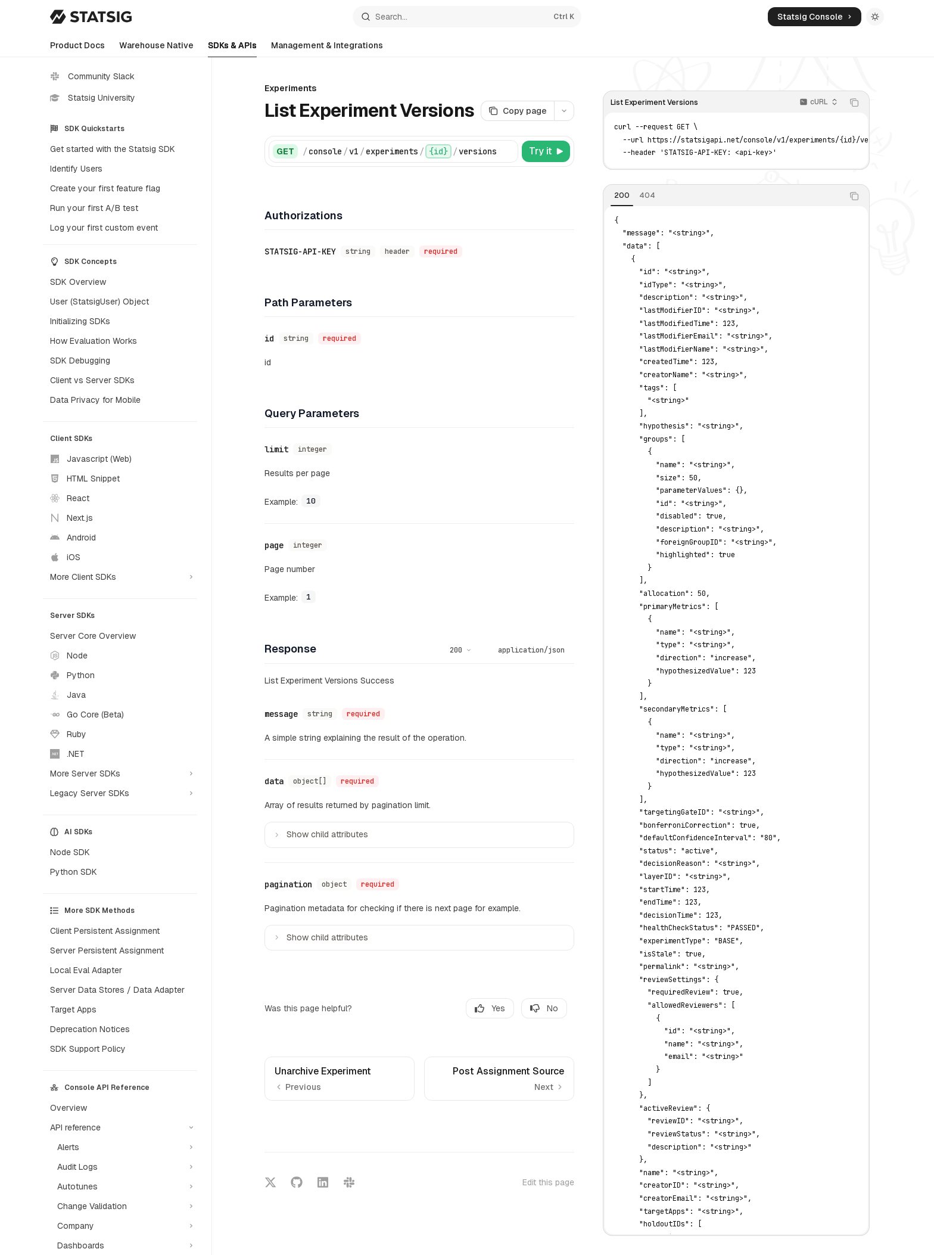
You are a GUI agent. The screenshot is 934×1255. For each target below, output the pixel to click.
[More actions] (564, 111)
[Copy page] (517, 111)
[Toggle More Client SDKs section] (120, 576)
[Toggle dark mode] (875, 17)
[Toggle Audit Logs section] (120, 1166)
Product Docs (77, 48)
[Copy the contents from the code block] (854, 102)
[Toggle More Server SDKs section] (120, 773)
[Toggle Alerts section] (120, 1147)
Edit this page (548, 1182)
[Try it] (546, 151)
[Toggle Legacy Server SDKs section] (120, 793)
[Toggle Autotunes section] (120, 1186)
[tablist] (723, 196)
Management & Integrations (327, 48)
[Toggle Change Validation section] (120, 1206)
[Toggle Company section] (120, 1225)
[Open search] (467, 16)
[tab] (622, 195)
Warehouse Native (156, 48)
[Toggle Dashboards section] (120, 1245)
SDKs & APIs (232, 48)
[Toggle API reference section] (120, 1127)
